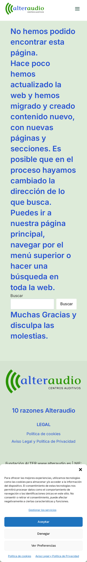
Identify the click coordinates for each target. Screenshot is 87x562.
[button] (80, 469)
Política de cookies (19, 556)
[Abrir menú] (77, 9)
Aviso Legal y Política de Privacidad (57, 556)
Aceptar (43, 522)
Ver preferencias (43, 545)
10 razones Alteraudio (43, 410)
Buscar (16, 295)
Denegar (43, 534)
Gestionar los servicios (42, 510)
